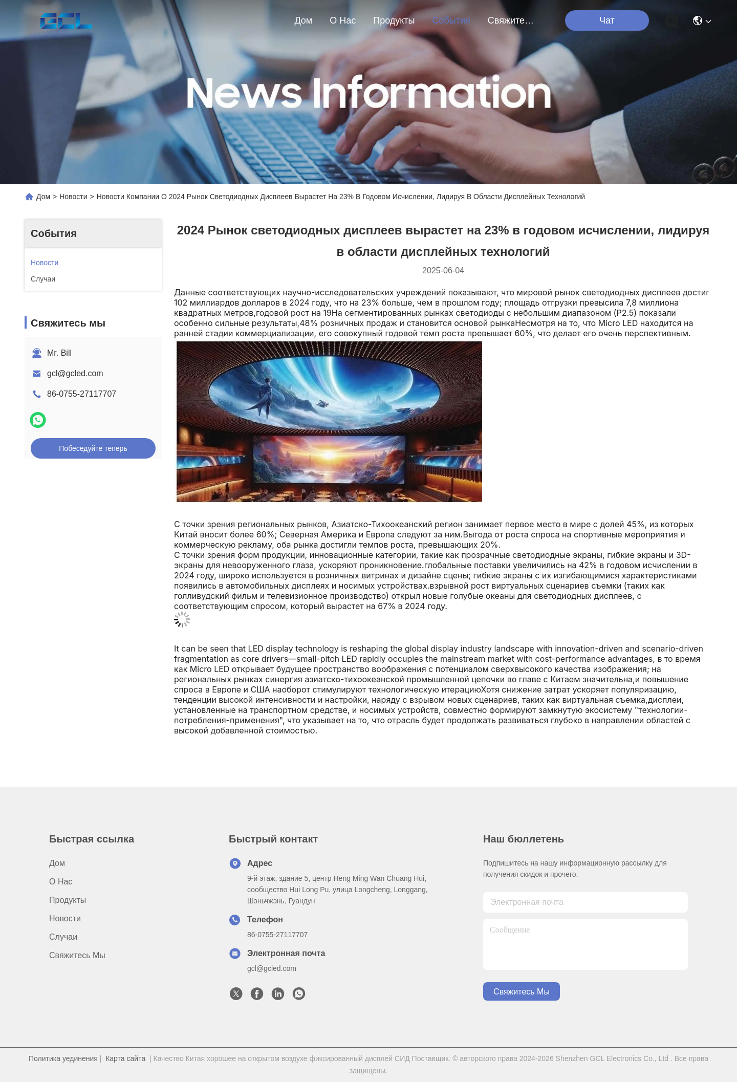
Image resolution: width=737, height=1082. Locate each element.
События (451, 20)
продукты (394, 20)
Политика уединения (63, 1058)
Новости (73, 196)
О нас (343, 20)
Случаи (63, 937)
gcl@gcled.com (75, 373)
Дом (303, 20)
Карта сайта (125, 1058)
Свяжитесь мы (512, 20)
